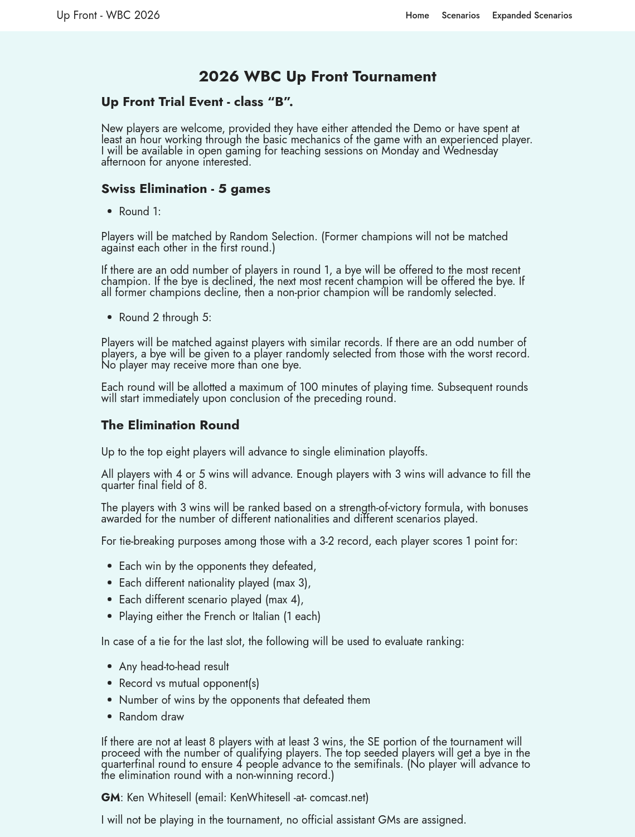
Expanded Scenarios (532, 15)
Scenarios (460, 15)
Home (417, 15)
